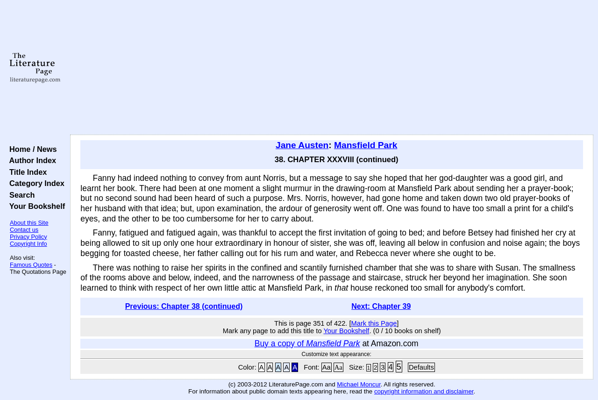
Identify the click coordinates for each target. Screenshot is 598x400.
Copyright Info (28, 243)
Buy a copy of (307, 343)
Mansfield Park (365, 145)
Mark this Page (374, 323)
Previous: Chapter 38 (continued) (184, 306)
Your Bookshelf (35, 206)
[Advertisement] (331, 67)
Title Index (26, 172)
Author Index (30, 160)
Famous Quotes (31, 264)
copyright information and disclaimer (424, 391)
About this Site (29, 222)
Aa (326, 367)
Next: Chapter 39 (381, 306)
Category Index (34, 183)
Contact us (24, 229)
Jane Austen (302, 145)
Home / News (31, 149)
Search (20, 195)
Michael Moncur (358, 384)
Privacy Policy (28, 236)
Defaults (421, 367)
